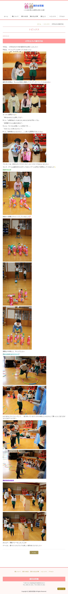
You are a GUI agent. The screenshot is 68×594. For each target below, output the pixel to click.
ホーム (6, 16)
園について (15, 16)
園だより (43, 16)
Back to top (61, 589)
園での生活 (24, 16)
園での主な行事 (34, 571)
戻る (34, 552)
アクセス (62, 16)
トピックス (52, 16)
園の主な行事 (34, 16)
